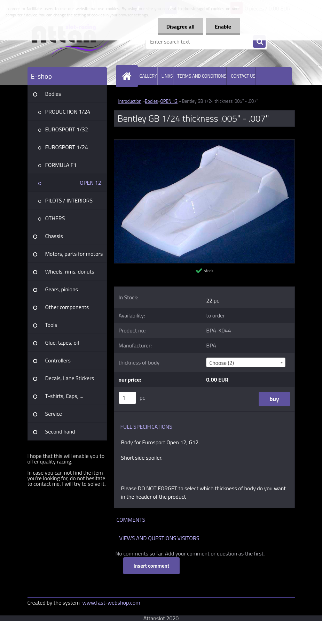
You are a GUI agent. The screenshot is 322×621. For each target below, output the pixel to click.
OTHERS (55, 218)
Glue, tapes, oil (62, 342)
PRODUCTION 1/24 (68, 111)
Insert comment (152, 566)
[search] (259, 41)
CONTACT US (243, 75)
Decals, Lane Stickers (69, 378)
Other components (67, 307)
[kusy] (127, 398)
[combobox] (245, 362)
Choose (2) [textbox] (221, 363)
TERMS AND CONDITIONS (201, 75)
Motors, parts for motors (74, 254)
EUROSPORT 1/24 (66, 147)
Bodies (53, 94)
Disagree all (180, 26)
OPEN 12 (90, 182)
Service (53, 413)
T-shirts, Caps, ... (64, 396)
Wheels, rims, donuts (69, 271)
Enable (223, 26)
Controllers (58, 360)
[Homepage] (128, 76)
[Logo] (75, 41)
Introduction (130, 101)
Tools (51, 325)
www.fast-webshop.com (111, 602)
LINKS (167, 75)
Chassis (54, 236)
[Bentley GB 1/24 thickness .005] (204, 142)
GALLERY (148, 75)
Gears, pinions (61, 289)
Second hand (60, 431)
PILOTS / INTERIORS (69, 200)
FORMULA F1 (61, 165)
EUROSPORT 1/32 (66, 129)
